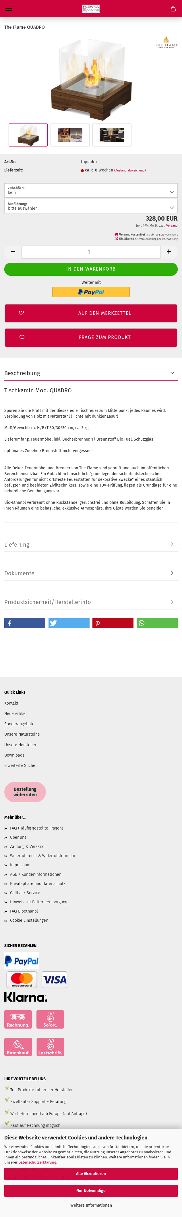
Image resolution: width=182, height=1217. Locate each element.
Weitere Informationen (91, 1205)
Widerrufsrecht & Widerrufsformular (42, 855)
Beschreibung (22, 373)
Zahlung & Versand (27, 846)
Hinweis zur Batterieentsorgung (38, 902)
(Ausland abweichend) (130, 170)
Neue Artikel (15, 713)
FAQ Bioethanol (24, 911)
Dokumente (19, 573)
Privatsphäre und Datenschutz (37, 883)
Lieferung (16, 544)
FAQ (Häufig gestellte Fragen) (36, 828)
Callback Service (25, 892)
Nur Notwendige (91, 1190)
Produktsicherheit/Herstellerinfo (47, 602)
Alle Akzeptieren (91, 1173)
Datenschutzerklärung (37, 1162)
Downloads (14, 755)
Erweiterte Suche (19, 765)
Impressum (20, 865)
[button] (24, 623)
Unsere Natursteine (22, 734)
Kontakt (11, 703)
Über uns (18, 837)
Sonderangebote (19, 724)
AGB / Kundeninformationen (35, 874)
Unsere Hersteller (20, 744)
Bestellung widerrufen (25, 791)
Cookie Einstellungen (29, 920)
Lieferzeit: (13, 170)
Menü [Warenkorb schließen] (8, 8)
